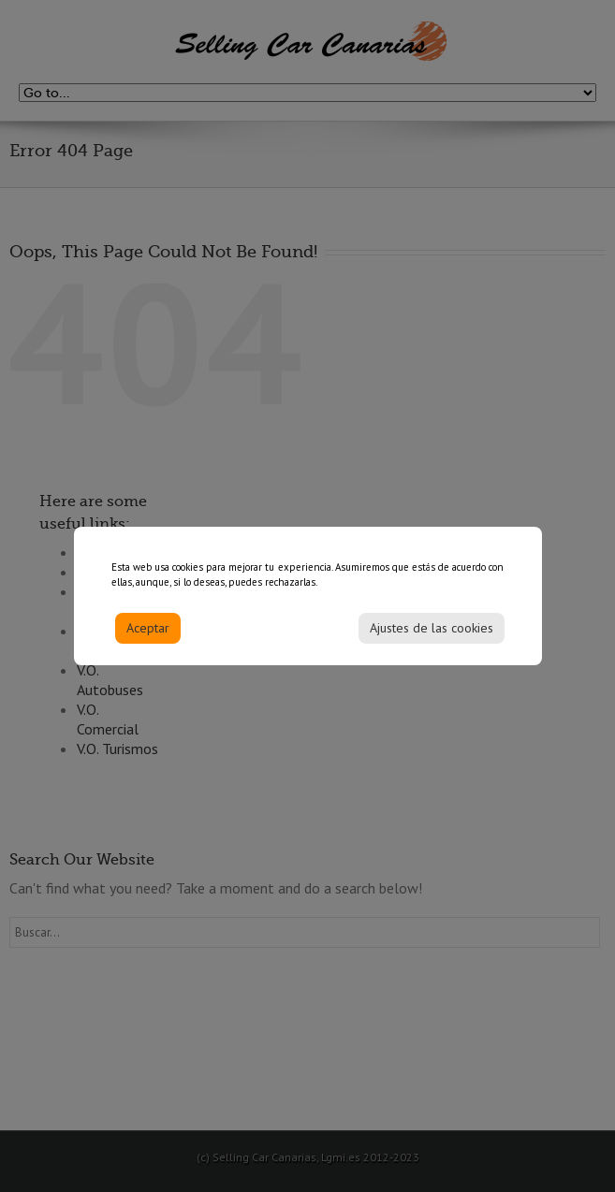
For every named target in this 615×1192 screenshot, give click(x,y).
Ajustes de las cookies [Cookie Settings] (431, 634)
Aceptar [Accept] (147, 634)
